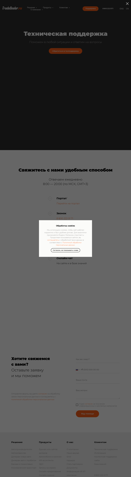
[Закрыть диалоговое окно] (127, 3)
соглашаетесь (53, 240)
